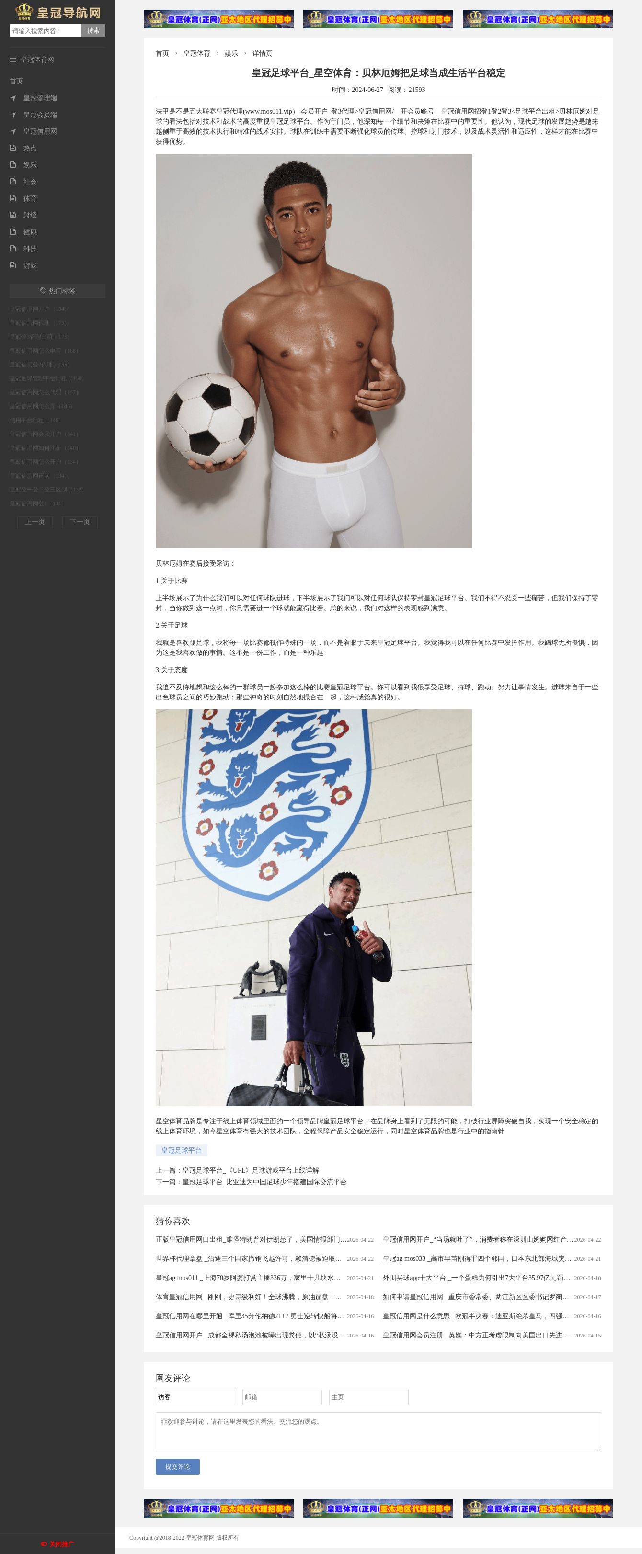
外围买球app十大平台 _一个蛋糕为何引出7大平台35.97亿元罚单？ (480, 1277)
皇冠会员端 (33, 114)
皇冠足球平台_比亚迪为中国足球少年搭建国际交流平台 (265, 1182)
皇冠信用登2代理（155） (41, 364)
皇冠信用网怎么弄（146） (43, 406)
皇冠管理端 (33, 98)
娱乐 (23, 165)
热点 (23, 148)
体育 (23, 198)
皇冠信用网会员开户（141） (45, 434)
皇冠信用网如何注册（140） (45, 448)
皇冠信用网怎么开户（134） (45, 461)
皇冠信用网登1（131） (38, 503)
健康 (23, 232)
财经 (23, 215)
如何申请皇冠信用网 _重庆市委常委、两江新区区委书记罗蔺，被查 (483, 1297)
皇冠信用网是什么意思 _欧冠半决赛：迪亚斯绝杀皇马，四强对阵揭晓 (486, 1316)
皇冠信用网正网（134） (40, 475)
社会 (23, 181)
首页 (16, 81)
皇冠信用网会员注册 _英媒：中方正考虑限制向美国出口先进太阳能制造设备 (496, 1335)
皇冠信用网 (33, 131)
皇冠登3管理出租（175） (41, 336)
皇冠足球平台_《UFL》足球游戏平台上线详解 (251, 1170)
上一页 (35, 522)
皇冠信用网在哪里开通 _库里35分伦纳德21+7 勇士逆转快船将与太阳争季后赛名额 (277, 1316)
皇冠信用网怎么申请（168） (45, 350)
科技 (23, 248)
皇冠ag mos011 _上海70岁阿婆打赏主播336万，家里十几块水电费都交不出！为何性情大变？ (292, 1277)
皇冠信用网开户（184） (40, 309)
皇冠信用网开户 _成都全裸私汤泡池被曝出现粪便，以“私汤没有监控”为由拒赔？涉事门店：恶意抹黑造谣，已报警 (325, 1335)
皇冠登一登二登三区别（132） (48, 489)
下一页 (80, 522)
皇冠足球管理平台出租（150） (48, 378)
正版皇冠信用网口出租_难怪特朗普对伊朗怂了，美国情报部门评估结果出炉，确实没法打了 (291, 1239)
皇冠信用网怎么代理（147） (45, 392)
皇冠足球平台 (181, 1150)
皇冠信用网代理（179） (40, 323)
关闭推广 (61, 1544)
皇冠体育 (196, 53)
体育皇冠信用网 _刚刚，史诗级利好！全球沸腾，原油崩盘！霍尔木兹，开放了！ (276, 1297)
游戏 (23, 265)
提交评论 (177, 1472)
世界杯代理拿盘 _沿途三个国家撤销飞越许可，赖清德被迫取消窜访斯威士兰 (269, 1258)
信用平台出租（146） (37, 420)
